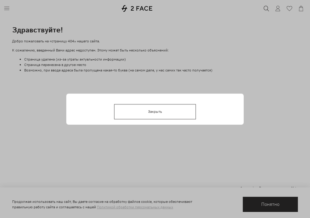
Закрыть (155, 111)
